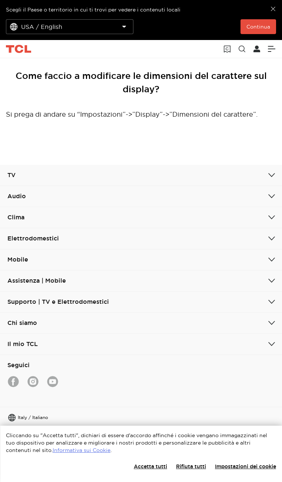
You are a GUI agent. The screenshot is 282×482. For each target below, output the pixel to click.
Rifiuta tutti (191, 466)
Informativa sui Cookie (81, 450)
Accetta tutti (150, 466)
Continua (258, 26)
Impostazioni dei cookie (245, 466)
